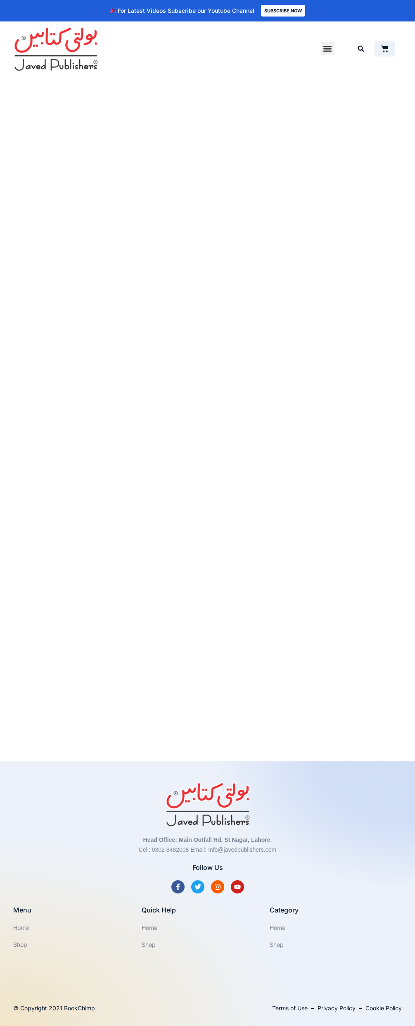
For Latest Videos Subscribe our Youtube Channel (182, 10)
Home (21, 927)
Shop (20, 944)
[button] (327, 48)
